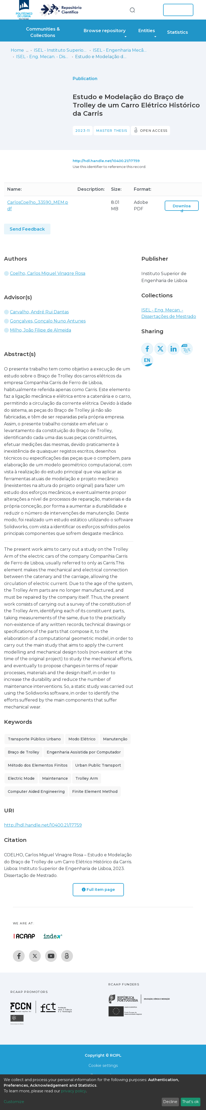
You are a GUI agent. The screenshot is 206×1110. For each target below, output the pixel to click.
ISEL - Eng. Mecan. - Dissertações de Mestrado (43, 56)
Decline (170, 1101)
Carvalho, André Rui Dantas (39, 311)
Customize (14, 1101)
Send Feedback (27, 229)
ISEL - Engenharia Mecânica (119, 50)
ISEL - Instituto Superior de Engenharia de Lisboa (60, 50)
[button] (150, 9)
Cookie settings (103, 1065)
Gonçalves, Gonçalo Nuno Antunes (48, 321)
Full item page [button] (98, 889)
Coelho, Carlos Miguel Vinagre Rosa (47, 273)
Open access (153, 131)
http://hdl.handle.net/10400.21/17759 (106, 161)
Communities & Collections (43, 32)
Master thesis (111, 131)
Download (182, 208)
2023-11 (82, 131)
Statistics (177, 32)
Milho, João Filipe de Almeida (40, 330)
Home (17, 50)
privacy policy (73, 1091)
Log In (176, 10)
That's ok (190, 1101)
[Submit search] (132, 9)
